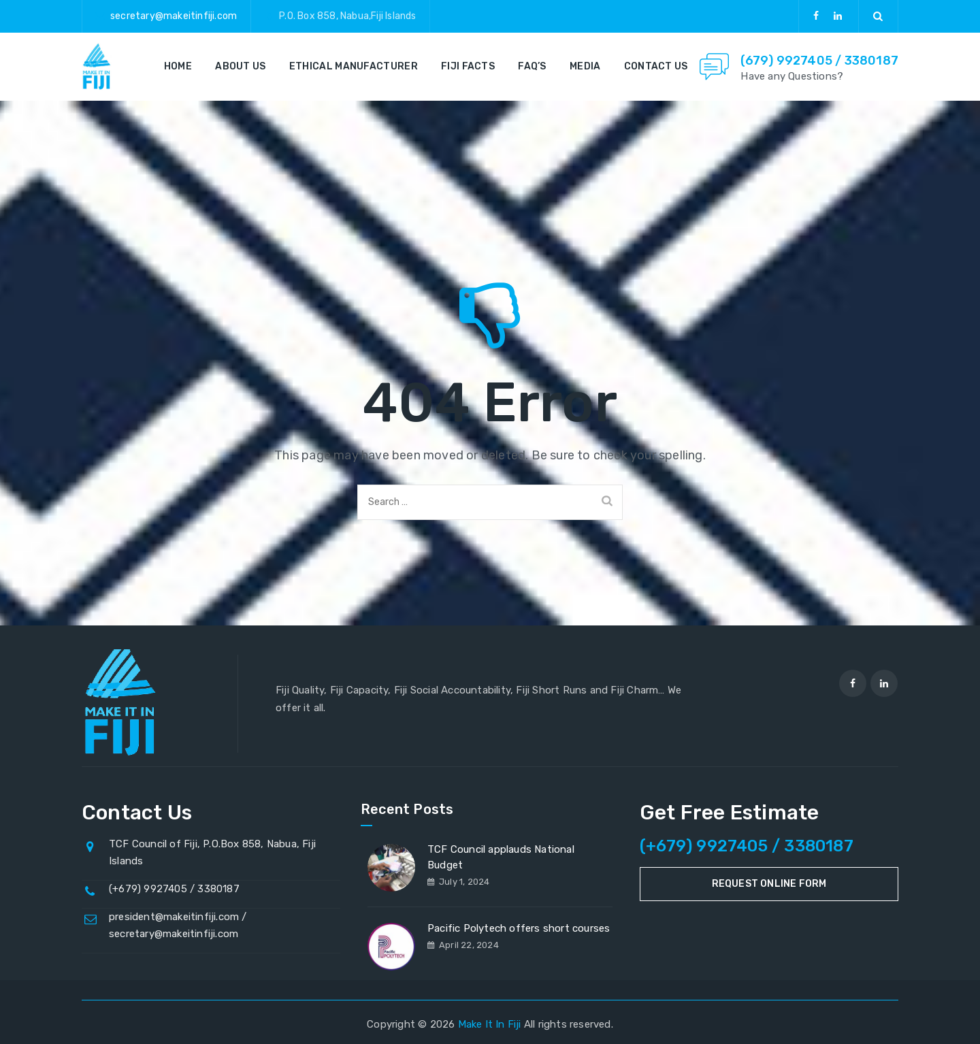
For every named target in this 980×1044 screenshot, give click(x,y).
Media (585, 66)
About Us (240, 66)
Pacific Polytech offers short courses (518, 928)
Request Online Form (769, 884)
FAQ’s (532, 66)
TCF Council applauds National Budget (500, 857)
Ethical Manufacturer (353, 66)
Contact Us (656, 66)
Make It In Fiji (489, 1024)
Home (178, 66)
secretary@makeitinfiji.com (173, 16)
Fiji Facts (468, 66)
